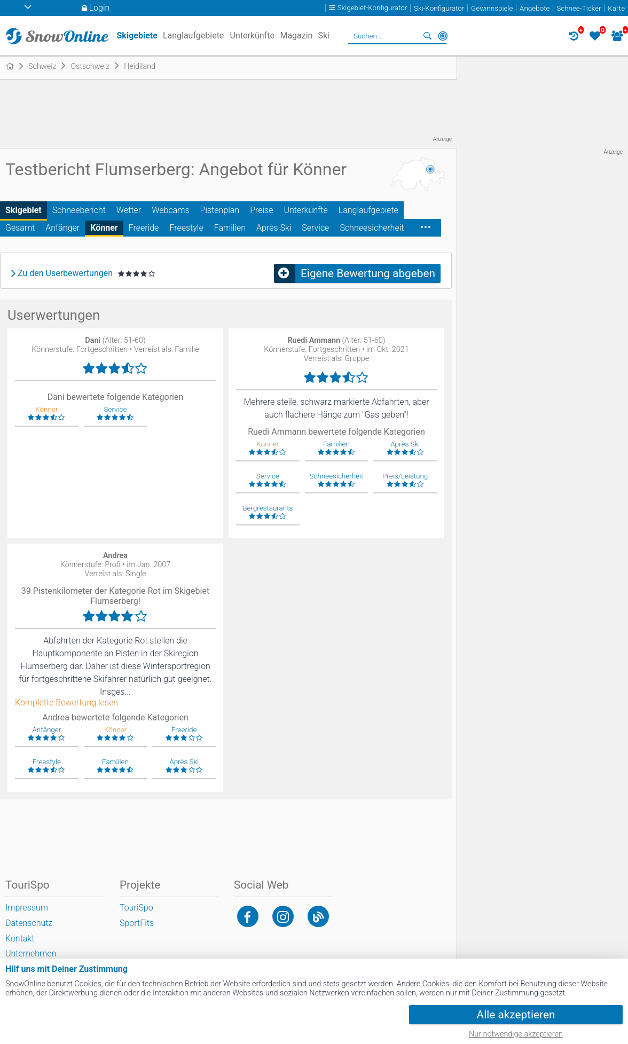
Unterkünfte (305, 210)
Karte (616, 8)
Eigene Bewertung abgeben (368, 273)
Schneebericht (79, 210)
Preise (261, 210)
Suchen (428, 36)
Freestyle (186, 228)
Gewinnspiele (492, 8)
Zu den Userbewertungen (65, 273)
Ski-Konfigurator (439, 8)
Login (99, 8)
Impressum (26, 907)
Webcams (170, 210)
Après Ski (273, 228)
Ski (323, 35)
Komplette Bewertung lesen (66, 702)
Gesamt (20, 228)
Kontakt (19, 938)
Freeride (144, 228)
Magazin (296, 35)
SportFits (137, 923)
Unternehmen (30, 953)
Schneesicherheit (372, 228)
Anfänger (62, 228)
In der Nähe (443, 36)
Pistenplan (220, 210)
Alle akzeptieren (516, 1014)
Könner (103, 228)
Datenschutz (28, 923)
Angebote (535, 8)
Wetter (128, 210)
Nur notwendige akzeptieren (516, 1034)
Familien (230, 228)
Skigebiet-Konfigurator (372, 8)
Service (315, 228)
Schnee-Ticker (578, 8)
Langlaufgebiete (368, 210)
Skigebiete (137, 35)
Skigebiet (23, 210)
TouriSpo (136, 907)
